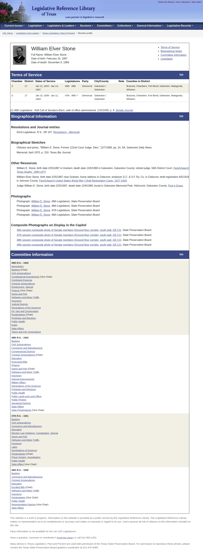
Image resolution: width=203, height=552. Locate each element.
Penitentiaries (18, 314)
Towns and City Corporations (26, 332)
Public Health (18, 321)
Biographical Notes (171, 51)
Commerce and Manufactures (26, 426)
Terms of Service (170, 47)
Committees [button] (104, 25)
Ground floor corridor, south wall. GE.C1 (97, 230)
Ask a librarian (183, 2)
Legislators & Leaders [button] (61, 25)
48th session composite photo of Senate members (45, 240)
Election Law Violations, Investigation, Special (34, 433)
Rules (14, 325)
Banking (15, 269)
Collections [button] (124, 25)
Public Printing (18, 400)
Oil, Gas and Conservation (24, 311)
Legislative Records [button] (179, 25)
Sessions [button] (85, 25)
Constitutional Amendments (25, 277)
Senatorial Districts (21, 403)
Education (16, 358)
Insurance (16, 301)
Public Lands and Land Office (26, 396)
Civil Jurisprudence (21, 273)
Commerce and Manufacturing (26, 348)
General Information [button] (149, 25)
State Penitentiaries (21, 410)
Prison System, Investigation (26, 457)
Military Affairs (18, 382)
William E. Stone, (41, 201)
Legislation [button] (35, 25)
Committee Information (174, 55)
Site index (196, 2)
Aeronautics (17, 266)
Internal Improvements (22, 379)
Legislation (167, 58)
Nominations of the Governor (26, 308)
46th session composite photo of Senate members (45, 230)
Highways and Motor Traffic (25, 297)
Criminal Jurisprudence (23, 283)
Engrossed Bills (19, 362)
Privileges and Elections (23, 318)
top (181, 74)
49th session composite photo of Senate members (45, 244)
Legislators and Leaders (27, 33)
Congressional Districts (23, 351)
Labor (14, 447)
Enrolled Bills (18, 487)
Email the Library (65, 538)
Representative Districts (23, 504)
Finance (15, 290)
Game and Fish (19, 294)
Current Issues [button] (14, 25)
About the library (166, 2)
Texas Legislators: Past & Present (58, 33)
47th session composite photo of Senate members (45, 235)
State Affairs (17, 328)
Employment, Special (22, 287)
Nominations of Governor (24, 450)
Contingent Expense (21, 280)
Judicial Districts (19, 304)
